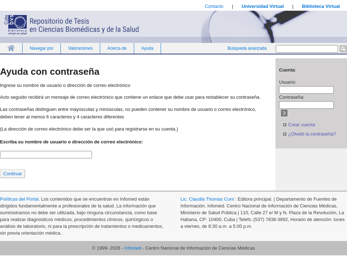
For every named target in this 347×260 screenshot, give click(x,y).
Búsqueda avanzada (247, 48)
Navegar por (41, 48)
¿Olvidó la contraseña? (309, 134)
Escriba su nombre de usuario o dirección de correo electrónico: (71, 141)
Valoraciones (80, 48)
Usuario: (287, 82)
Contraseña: (291, 97)
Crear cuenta (299, 124)
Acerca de (117, 48)
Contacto (214, 6)
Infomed (132, 248)
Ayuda (147, 48)
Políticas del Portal (19, 199)
